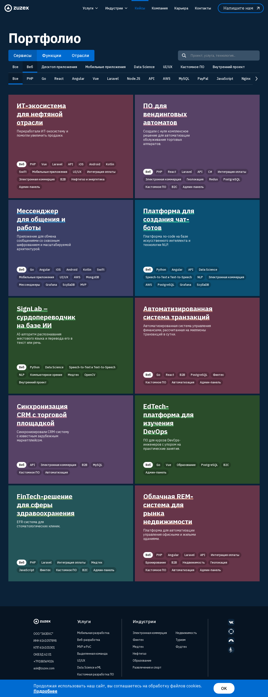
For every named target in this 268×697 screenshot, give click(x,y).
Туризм (181, 640)
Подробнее (45, 691)
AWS (166, 78)
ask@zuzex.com (44, 668)
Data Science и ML (89, 667)
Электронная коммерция (150, 633)
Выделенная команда (92, 654)
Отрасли (80, 55)
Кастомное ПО (192, 67)
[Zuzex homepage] (18, 8)
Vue (96, 78)
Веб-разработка (88, 640)
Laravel (113, 78)
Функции (51, 55)
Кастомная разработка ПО (95, 674)
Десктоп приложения (59, 67)
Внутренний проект (229, 67)
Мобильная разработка (93, 633)
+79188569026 (44, 661)
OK (224, 688)
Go (44, 78)
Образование (142, 660)
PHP (30, 78)
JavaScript (225, 78)
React (59, 78)
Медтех (138, 647)
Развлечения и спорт (147, 667)
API (152, 78)
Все (15, 67)
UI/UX (167, 67)
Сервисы (23, 55)
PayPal (203, 78)
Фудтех (181, 647)
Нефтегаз (139, 654)
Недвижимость (186, 633)
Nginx (246, 78)
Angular (78, 78)
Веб (30, 67)
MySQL (184, 78)
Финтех (138, 640)
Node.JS (133, 78)
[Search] (184, 55)
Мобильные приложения (105, 67)
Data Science (144, 67)
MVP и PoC (84, 647)
